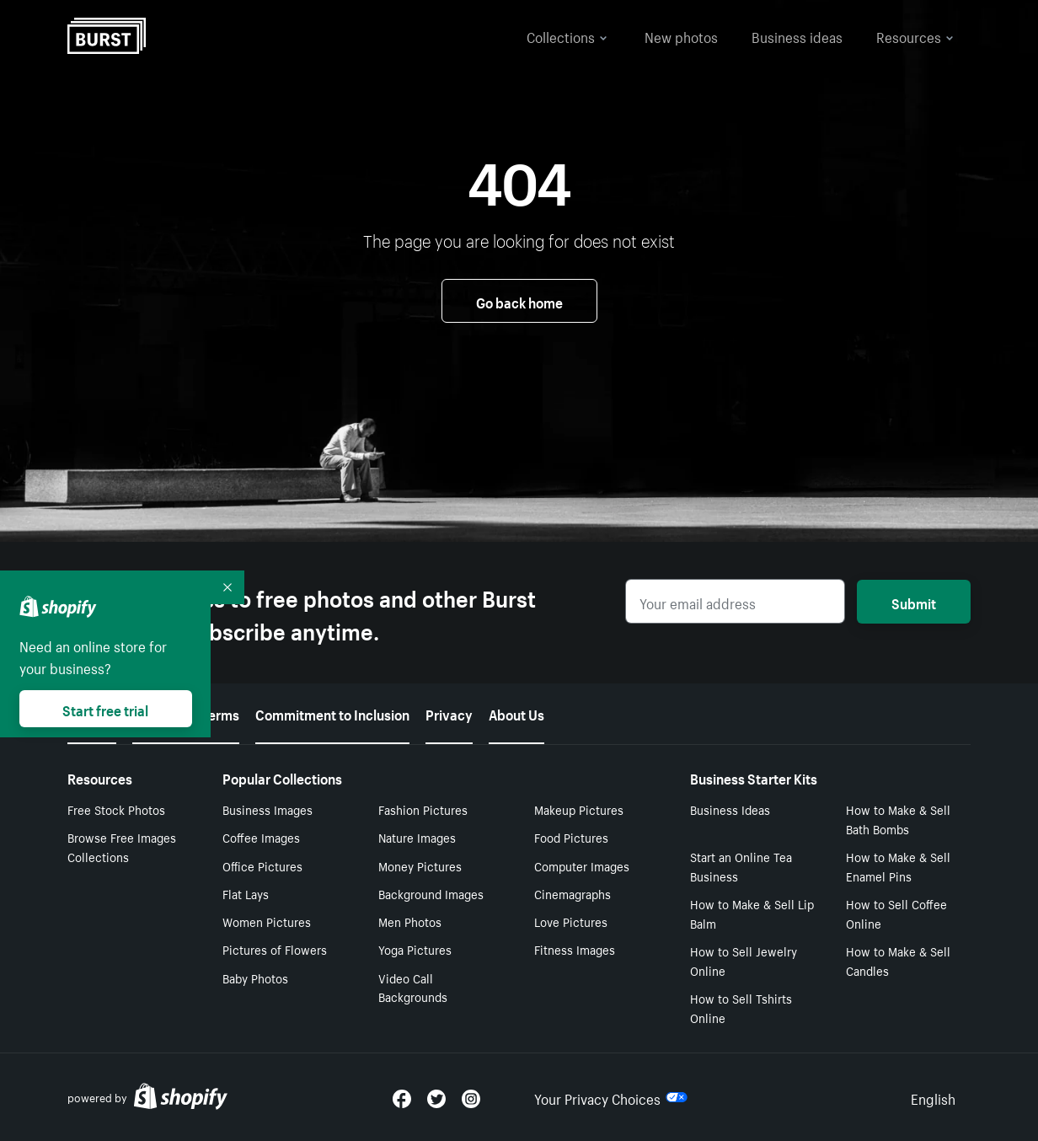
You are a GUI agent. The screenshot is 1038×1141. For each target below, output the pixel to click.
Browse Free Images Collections (121, 846)
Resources (915, 35)
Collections (567, 35)
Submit (913, 602)
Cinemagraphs (572, 893)
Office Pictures (262, 865)
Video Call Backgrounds (412, 987)
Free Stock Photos (116, 809)
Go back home (519, 301)
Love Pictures (570, 921)
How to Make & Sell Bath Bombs (898, 819)
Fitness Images (574, 949)
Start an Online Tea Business (741, 866)
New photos (681, 35)
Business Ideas (730, 809)
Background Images (431, 893)
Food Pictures (571, 837)
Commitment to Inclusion (332, 713)
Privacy (449, 713)
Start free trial (105, 709)
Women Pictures (266, 921)
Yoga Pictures (415, 949)
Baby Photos (255, 977)
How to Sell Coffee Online (896, 913)
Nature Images (417, 837)
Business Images (267, 809)
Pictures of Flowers (274, 949)
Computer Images (581, 865)
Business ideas (797, 35)
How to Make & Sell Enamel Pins (898, 866)
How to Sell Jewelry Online (743, 960)
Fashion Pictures (423, 809)
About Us (516, 713)
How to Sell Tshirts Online (741, 1007)
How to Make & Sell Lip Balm (752, 913)
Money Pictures (420, 865)
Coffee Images (261, 837)
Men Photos (409, 921)
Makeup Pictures (578, 809)
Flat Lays (245, 893)
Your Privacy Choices (611, 1097)
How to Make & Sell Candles (898, 960)
